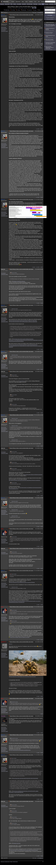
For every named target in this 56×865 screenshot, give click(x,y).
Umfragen (46, 4)
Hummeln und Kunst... (50, 33)
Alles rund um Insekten (50, 40)
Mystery (14, 4)
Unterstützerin (4, 651)
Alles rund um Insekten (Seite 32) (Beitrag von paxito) (19, 637)
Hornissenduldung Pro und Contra (50, 36)
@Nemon (10, 644)
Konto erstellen (50, 19)
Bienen (22, 7)
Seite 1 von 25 (4, 12)
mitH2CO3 (3, 641)
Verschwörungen (29, 4)
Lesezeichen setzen (4, 31)
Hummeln (25, 7)
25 (38, 12)
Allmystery (5, 1)
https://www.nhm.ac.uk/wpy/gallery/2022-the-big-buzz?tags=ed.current (23, 676)
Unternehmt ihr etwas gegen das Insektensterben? (50, 43)
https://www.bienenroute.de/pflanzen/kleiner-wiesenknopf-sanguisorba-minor (24, 850)
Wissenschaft (7, 4)
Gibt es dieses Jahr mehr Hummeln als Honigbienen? (50, 25)
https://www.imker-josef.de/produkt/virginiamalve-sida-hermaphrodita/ (25, 778)
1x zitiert (33, 267)
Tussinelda (3, 716)
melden (41, 197)
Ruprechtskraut (22, 381)
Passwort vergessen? (50, 17)
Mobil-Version (15, 861)
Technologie (35, 4)
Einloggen (50, 15)
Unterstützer (4, 25)
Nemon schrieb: (13, 272)
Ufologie (39, 4)
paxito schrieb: (13, 574)
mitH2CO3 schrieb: (14, 738)
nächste (40, 12)
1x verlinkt (37, 197)
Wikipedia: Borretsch (16, 843)
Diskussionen (18, 1)
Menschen (2, 4)
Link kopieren (3, 29)
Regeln (11, 861)
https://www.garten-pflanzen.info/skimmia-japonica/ (33, 474)
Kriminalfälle (19, 4)
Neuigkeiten (43, 1)
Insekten (19, 7)
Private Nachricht (4, 28)
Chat (35, 1)
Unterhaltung (51, 4)
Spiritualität (24, 4)
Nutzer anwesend (50, 7)
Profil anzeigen (3, 27)
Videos (26, 1)
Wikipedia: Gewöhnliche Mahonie (19, 281)
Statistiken (31, 1)
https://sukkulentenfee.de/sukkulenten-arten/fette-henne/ (20, 750)
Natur (43, 4)
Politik (11, 4)
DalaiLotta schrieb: (14, 308)
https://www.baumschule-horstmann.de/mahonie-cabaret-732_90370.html (23, 320)
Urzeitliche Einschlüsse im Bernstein (50, 29)
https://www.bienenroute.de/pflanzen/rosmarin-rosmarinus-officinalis (22, 582)
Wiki (39, 1)
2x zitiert (38, 303)
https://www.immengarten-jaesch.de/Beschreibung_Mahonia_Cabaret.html (23, 321)
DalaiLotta (3, 269)
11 (35, 12)
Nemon (3, 14)
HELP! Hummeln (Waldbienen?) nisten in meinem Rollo (50, 48)
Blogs (23, 1)
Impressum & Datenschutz (5, 861)
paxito (2, 528)
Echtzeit (13, 1)
